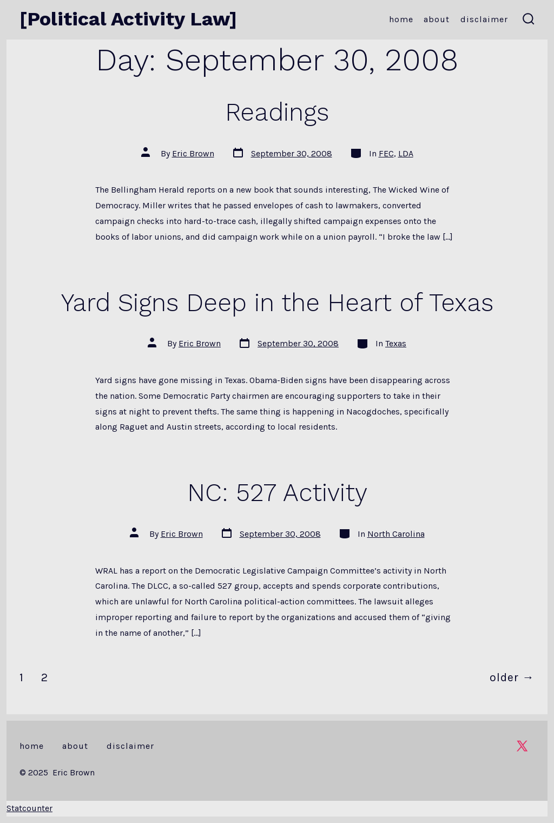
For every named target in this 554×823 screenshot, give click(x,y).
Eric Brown (193, 153)
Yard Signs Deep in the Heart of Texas (277, 302)
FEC (386, 153)
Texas (395, 343)
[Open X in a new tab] (522, 746)
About (437, 19)
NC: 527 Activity (277, 492)
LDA (405, 153)
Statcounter (29, 808)
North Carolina (396, 534)
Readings (277, 112)
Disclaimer (484, 19)
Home (401, 19)
